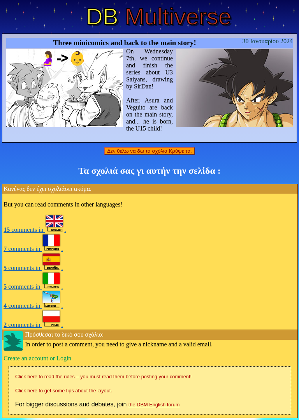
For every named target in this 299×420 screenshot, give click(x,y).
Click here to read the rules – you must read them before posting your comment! (103, 376)
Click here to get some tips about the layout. (63, 391)
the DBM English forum (154, 405)
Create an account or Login (37, 358)
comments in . (35, 229)
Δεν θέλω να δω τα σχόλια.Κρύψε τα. (149, 151)
